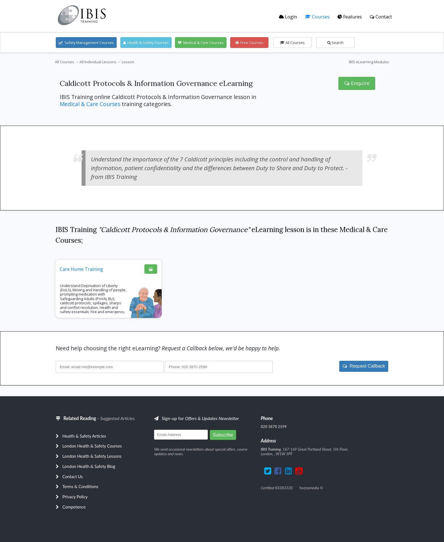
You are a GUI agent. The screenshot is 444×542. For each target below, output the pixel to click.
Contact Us (72, 476)
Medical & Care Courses (201, 42)
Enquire (357, 83)
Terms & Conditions (80, 486)
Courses (317, 17)
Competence (74, 506)
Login (288, 17)
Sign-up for (196, 418)
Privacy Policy (74, 496)
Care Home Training (81, 269)
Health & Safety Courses (146, 42)
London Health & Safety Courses (92, 445)
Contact (381, 17)
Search (335, 42)
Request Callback (364, 366)
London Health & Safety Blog (88, 466)
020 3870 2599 (274, 426)
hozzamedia (309, 488)
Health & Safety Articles (84, 435)
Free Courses (249, 42)
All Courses (292, 42)
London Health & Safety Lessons (91, 456)
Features (350, 17)
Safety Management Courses (86, 42)
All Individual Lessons (98, 61)
